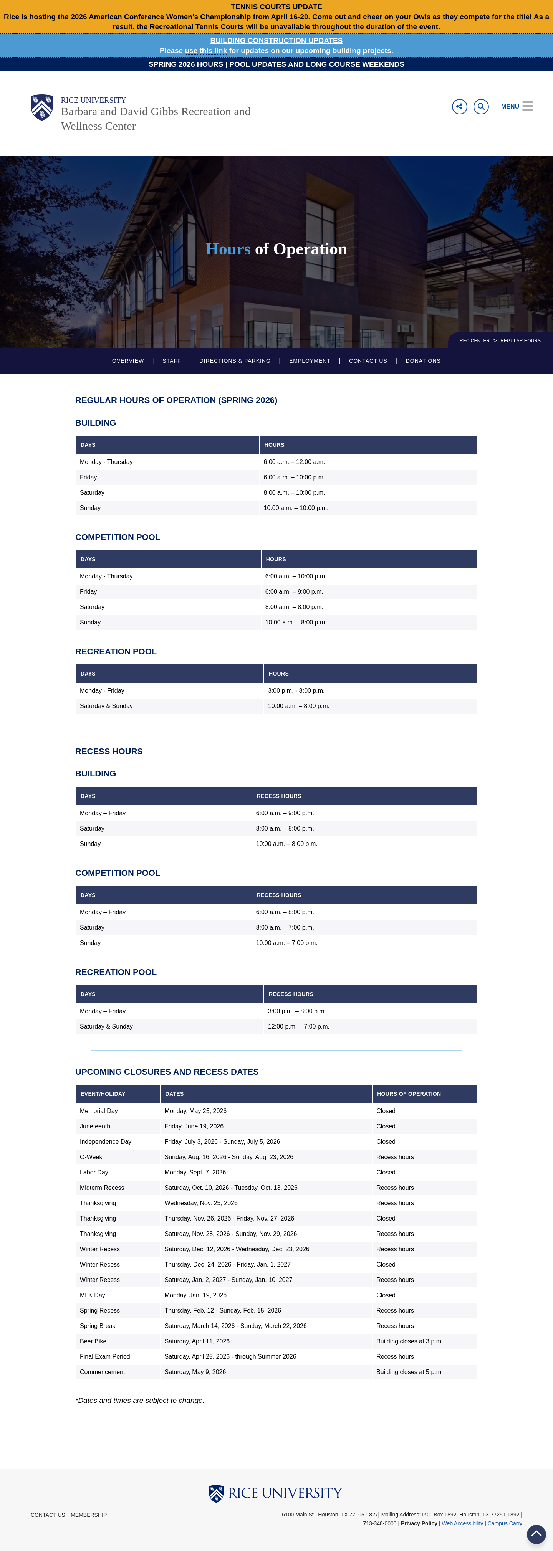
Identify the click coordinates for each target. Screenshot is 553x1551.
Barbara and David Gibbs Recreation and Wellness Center (155, 118)
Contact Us (368, 361)
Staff (171, 361)
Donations (423, 361)
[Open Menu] (511, 106)
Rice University (93, 100)
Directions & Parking (235, 361)
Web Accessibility (462, 1523)
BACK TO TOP (536, 1534)
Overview (128, 361)
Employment (310, 361)
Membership (89, 1515)
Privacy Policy (419, 1523)
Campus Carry (505, 1523)
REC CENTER (475, 341)
